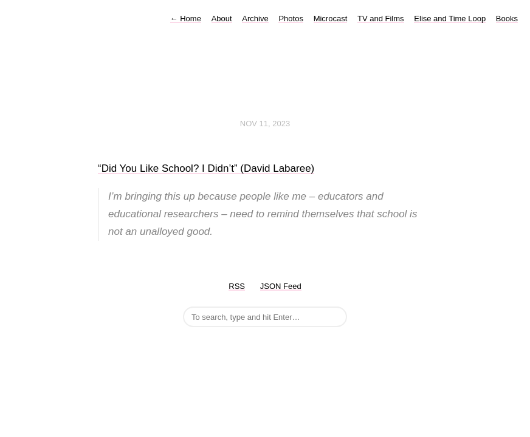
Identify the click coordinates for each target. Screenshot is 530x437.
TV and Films (380, 18)
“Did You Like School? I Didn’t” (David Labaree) (206, 168)
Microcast (331, 18)
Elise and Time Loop (450, 18)
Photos (290, 18)
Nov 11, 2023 (265, 123)
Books (507, 18)
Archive (255, 18)
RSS (237, 286)
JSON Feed (280, 286)
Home (185, 18)
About (222, 18)
